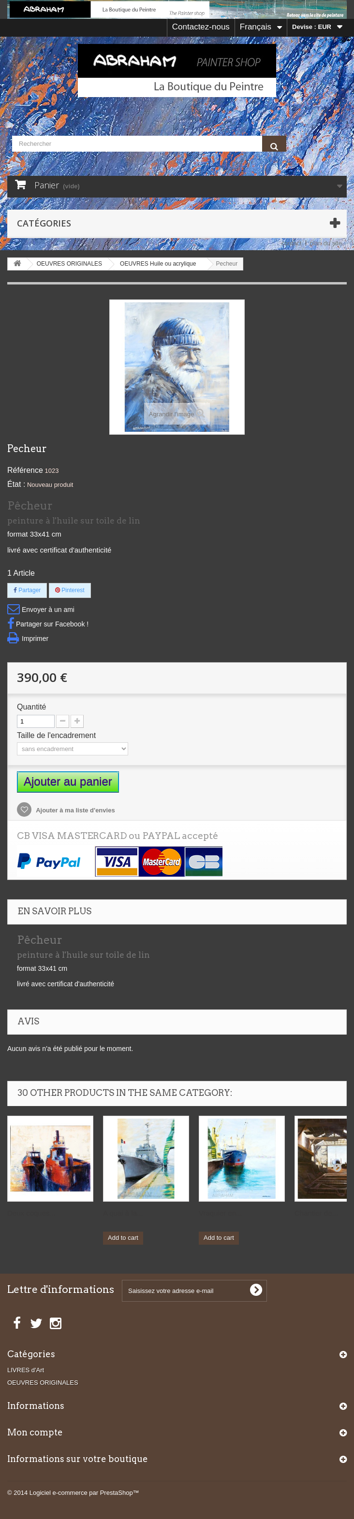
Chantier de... (316, 1213)
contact (291, 243)
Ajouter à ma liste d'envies (74, 810)
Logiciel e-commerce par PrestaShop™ (84, 1492)
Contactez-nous (201, 26)
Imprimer (35, 638)
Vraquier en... (220, 1213)
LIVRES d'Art (25, 1370)
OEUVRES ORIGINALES (42, 1382)
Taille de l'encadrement (57, 735)
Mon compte (35, 1432)
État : (16, 484)
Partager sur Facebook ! (52, 624)
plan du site (326, 243)
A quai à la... (123, 1213)
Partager (27, 590)
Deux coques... (31, 1213)
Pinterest (70, 590)
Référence (25, 470)
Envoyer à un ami (48, 609)
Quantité (31, 707)
